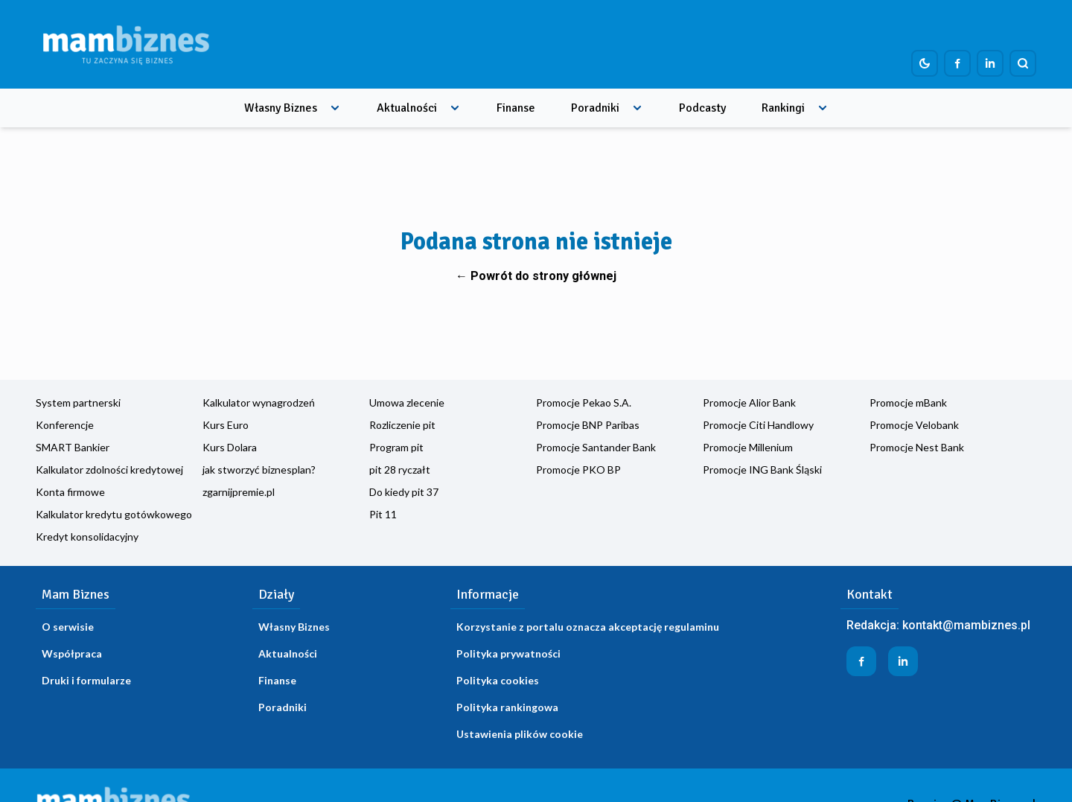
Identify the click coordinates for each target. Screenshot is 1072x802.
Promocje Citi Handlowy (758, 424)
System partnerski (78, 402)
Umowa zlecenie (406, 402)
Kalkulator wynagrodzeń (258, 402)
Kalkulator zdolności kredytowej (109, 469)
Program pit (396, 447)
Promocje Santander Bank (596, 447)
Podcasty (702, 108)
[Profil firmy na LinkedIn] (990, 63)
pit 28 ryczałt (399, 469)
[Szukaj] (1022, 63)
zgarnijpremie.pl (238, 492)
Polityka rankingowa (507, 707)
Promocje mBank (908, 402)
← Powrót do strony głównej (536, 276)
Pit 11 (383, 514)
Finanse (516, 108)
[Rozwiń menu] (335, 108)
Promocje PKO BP (578, 469)
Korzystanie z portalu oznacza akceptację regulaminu (587, 626)
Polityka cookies (497, 680)
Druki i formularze (86, 680)
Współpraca (72, 653)
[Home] (126, 44)
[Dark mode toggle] (924, 63)
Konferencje (65, 424)
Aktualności (407, 108)
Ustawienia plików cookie (519, 734)
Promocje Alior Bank (749, 402)
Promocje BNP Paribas (587, 424)
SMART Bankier (72, 447)
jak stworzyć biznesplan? (259, 469)
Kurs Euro (225, 424)
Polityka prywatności (508, 653)
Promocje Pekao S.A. (583, 402)
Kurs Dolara (229, 447)
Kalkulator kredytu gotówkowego (114, 514)
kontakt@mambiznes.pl (966, 625)
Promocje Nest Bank (917, 447)
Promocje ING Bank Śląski (762, 469)
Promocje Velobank (914, 424)
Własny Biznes (280, 108)
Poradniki (595, 108)
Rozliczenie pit (402, 424)
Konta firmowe (70, 492)
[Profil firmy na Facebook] (957, 63)
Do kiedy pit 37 (403, 492)
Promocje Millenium (748, 447)
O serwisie (68, 626)
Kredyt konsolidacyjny (87, 536)
